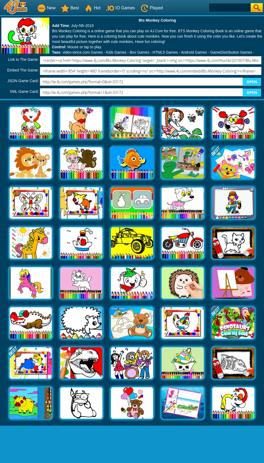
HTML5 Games (165, 52)
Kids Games (116, 52)
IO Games (120, 8)
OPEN (252, 81)
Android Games (194, 52)
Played (151, 8)
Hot (92, 8)
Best (70, 8)
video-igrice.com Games (82, 52)
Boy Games (139, 52)
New (46, 8)
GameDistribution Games (231, 52)
